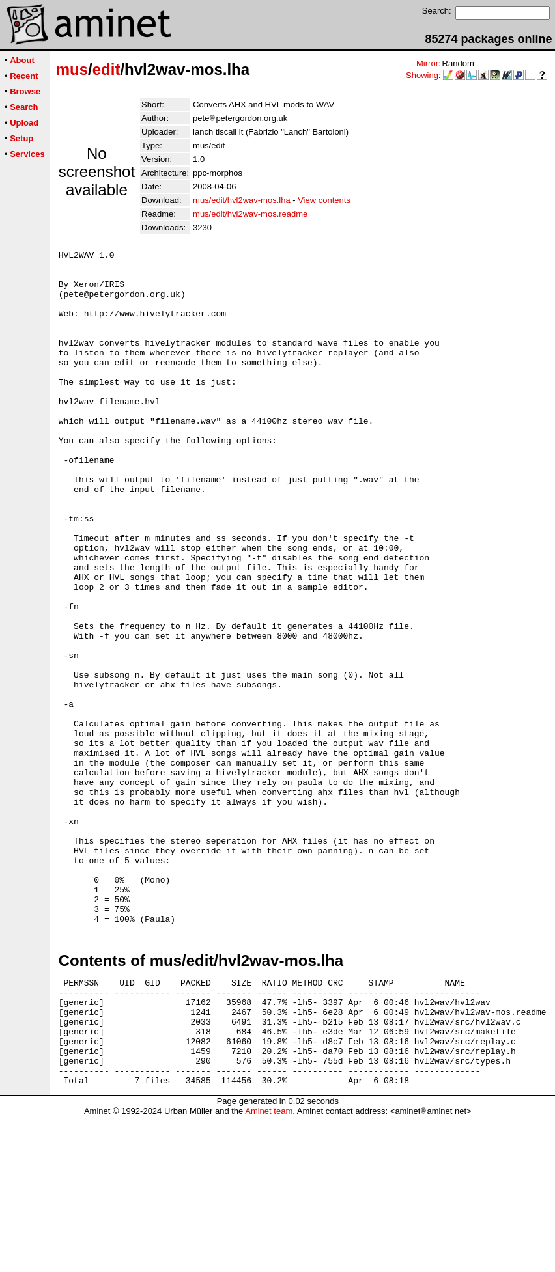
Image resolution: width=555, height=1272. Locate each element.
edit (106, 69)
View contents (324, 200)
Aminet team (268, 1267)
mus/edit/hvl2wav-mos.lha (242, 200)
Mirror (427, 63)
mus (72, 69)
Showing (422, 75)
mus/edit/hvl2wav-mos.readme (250, 214)
